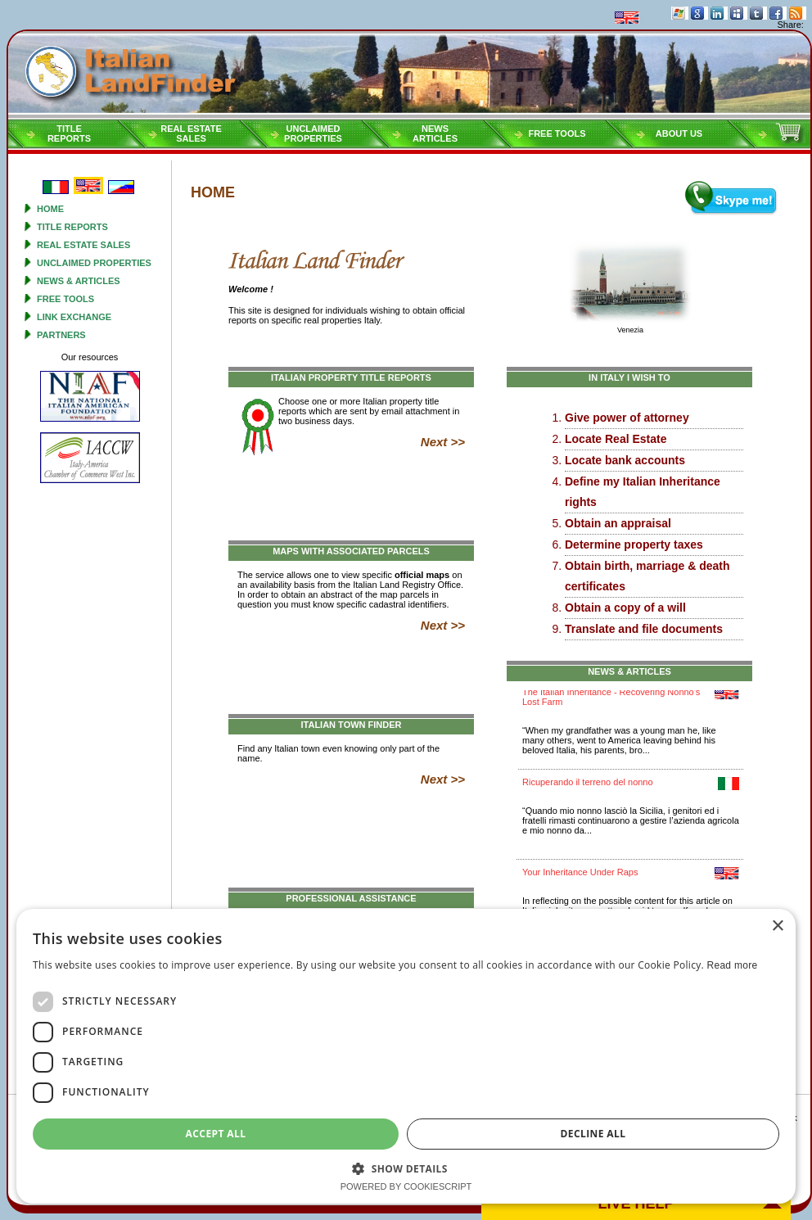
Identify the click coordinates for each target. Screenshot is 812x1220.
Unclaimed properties (94, 263)
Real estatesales (191, 133)
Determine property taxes (634, 544)
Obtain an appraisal (618, 523)
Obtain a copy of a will (625, 607)
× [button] (777, 926)
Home (50, 209)
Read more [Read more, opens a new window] (731, 965)
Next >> (443, 442)
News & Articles (78, 281)
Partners (61, 335)
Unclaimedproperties (313, 133)
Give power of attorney (627, 417)
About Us (679, 133)
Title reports (72, 227)
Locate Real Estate (616, 438)
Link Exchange (74, 317)
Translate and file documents (644, 628)
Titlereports (69, 133)
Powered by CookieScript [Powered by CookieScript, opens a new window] (406, 1186)
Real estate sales (83, 245)
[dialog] (406, 1056)
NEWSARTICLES (435, 133)
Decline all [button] (593, 1134)
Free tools (556, 133)
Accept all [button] (216, 1134)
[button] (406, 1168)
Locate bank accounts (625, 460)
